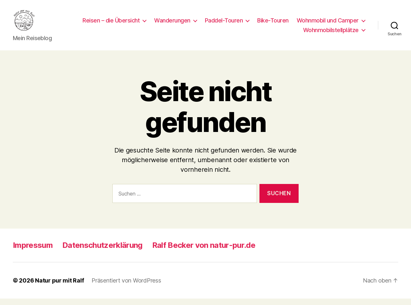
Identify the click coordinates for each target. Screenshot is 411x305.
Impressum (33, 251)
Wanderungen (249, 23)
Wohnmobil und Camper (258, 33)
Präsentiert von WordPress (126, 286)
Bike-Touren (349, 23)
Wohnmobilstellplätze (331, 33)
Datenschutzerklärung (102, 251)
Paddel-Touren (300, 23)
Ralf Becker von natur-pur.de (203, 251)
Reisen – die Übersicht (187, 23)
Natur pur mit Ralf (59, 286)
